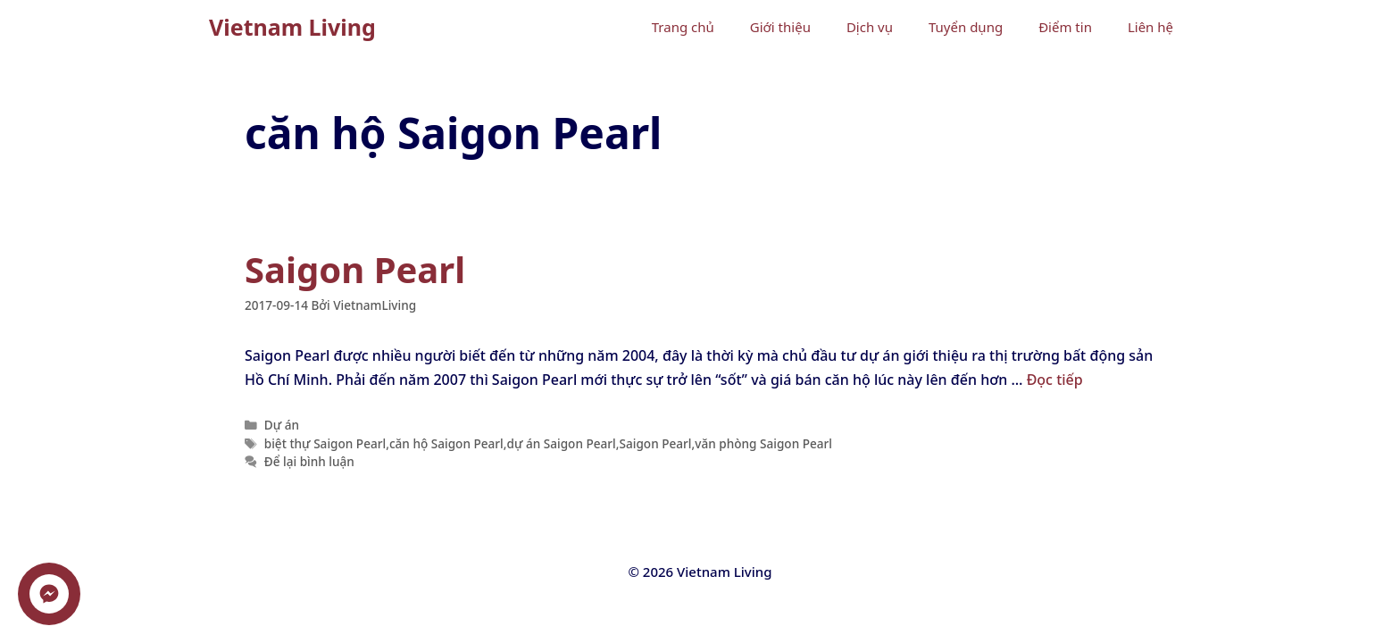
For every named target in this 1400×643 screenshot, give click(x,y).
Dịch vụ (869, 27)
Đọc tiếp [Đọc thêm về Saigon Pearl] (1055, 379)
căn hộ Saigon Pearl (446, 443)
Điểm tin (1065, 27)
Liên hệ (1150, 27)
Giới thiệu (780, 27)
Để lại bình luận (309, 461)
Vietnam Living (292, 27)
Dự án (281, 424)
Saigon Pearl (355, 269)
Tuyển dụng (966, 27)
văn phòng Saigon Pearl (763, 443)
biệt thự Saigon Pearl (325, 443)
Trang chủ (683, 27)
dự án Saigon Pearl (560, 443)
